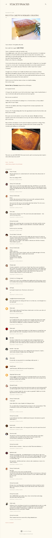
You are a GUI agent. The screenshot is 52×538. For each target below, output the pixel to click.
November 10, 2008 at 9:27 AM (16, 283)
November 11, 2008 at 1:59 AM (16, 499)
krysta (11, 425)
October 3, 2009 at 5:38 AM (15, 519)
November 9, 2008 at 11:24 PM (16, 207)
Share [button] (6, 162)
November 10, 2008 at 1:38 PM (16, 381)
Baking (9, 164)
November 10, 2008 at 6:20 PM (16, 448)
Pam (11, 211)
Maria (11, 328)
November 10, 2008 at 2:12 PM (16, 394)
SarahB (11, 366)
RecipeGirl (12, 385)
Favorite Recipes (19, 164)
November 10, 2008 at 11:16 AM (16, 324)
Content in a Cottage (15, 278)
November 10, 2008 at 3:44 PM (16, 421)
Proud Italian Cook (14, 234)
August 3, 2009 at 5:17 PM (15, 511)
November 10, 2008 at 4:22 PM (16, 429)
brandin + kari (13, 348)
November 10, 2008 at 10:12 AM (16, 294)
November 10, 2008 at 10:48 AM (16, 313)
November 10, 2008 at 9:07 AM (16, 274)
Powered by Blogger (26, 531)
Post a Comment (9, 522)
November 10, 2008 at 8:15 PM (16, 479)
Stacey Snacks (19, 4)
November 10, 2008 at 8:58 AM (16, 261)
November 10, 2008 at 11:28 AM (16, 333)
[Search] (46, 4)
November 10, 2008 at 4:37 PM (16, 440)
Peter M (12, 171)
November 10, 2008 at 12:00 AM (16, 217)
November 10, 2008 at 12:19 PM (16, 354)
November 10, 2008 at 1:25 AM (16, 243)
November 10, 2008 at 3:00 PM (16, 411)
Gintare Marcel (30, 533)
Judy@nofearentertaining (16, 298)
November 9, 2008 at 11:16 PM (16, 191)
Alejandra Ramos (14, 374)
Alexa (11, 358)
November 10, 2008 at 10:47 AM (16, 304)
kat (10, 337)
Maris (11, 308)
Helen (11, 503)
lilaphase (12, 452)
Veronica (12, 433)
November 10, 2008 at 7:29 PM (16, 464)
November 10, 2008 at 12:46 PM (16, 370)
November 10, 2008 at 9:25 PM (16, 489)
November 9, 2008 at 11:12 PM (16, 179)
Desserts (13, 164)
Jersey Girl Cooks (14, 183)
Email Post (11, 162)
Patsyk (11, 265)
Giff (10, 287)
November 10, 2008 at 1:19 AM (16, 230)
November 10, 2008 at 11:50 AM (16, 344)
